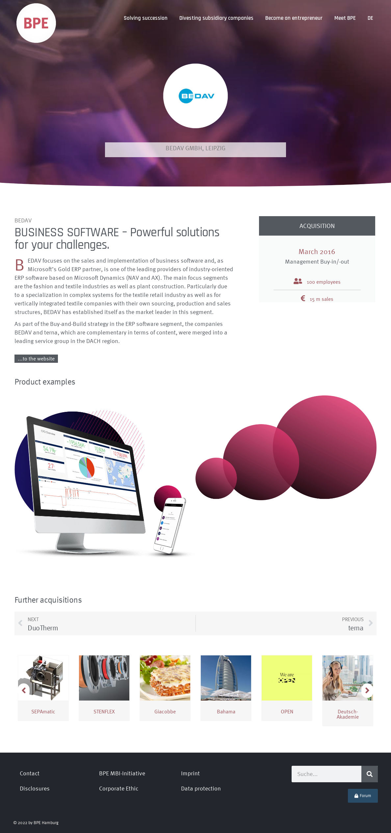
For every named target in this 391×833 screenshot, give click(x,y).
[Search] (369, 774)
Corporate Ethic (118, 788)
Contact (29, 773)
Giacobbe (165, 711)
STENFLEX (104, 711)
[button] (367, 690)
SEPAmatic (43, 711)
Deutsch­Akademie (348, 714)
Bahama (226, 711)
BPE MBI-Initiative (122, 773)
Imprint (190, 773)
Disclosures (35, 788)
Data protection (201, 788)
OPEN (287, 711)
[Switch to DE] (370, 18)
